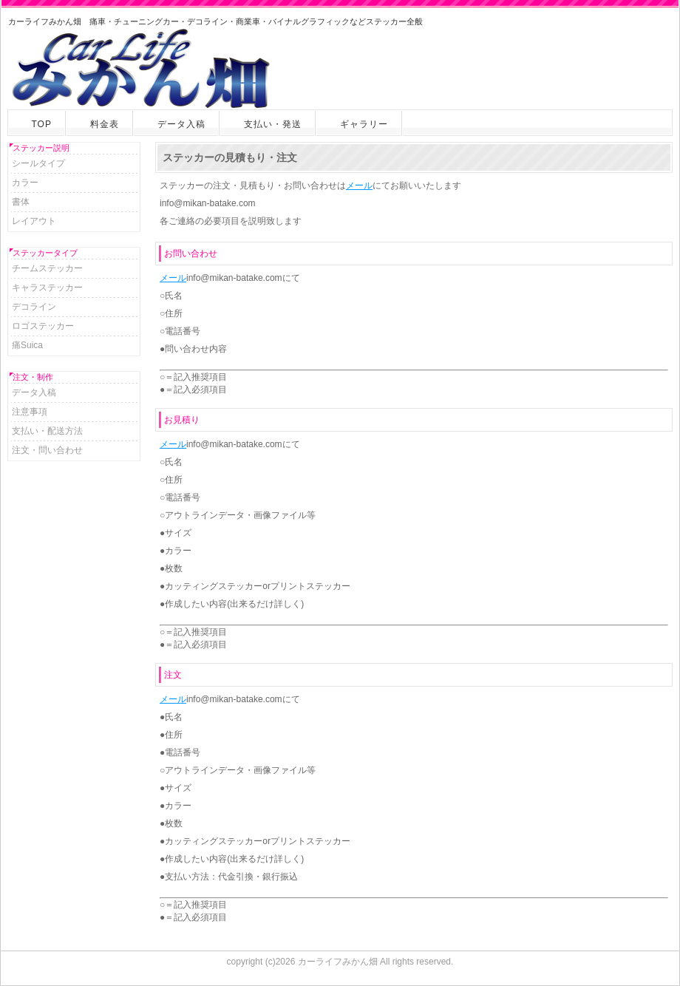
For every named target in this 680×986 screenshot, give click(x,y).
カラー (25, 182)
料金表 (105, 124)
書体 (21, 202)
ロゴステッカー (43, 326)
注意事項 (29, 412)
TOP (41, 124)
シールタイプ (38, 163)
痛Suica (27, 345)
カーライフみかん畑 (338, 961)
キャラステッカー (47, 287)
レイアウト (34, 221)
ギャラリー (364, 124)
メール (359, 185)
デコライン (34, 307)
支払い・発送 (272, 124)
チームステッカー (47, 268)
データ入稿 (181, 124)
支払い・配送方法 (47, 431)
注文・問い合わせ (47, 450)
